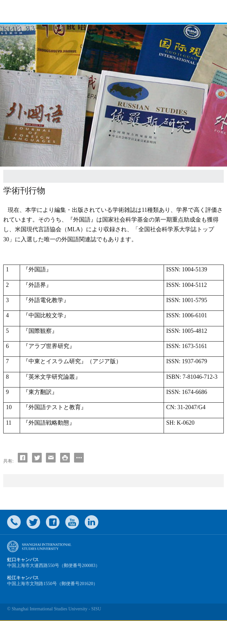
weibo (72, 522)
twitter (33, 522)
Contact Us (14, 522)
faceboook (52, 522)
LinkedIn (91, 522)
